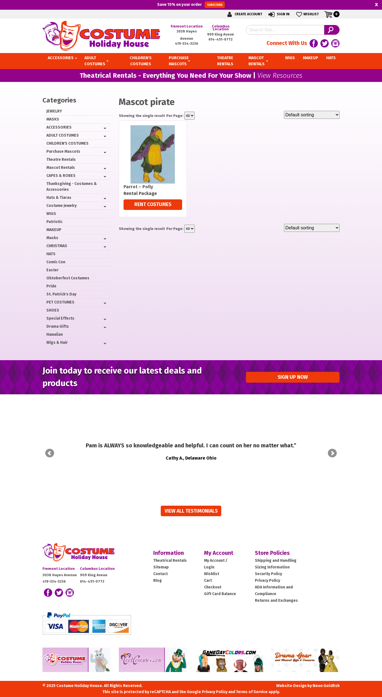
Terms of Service (252, 684)
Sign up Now (293, 377)
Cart (208, 572)
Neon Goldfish (326, 678)
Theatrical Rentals (170, 552)
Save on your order (191, 4)
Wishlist (307, 14)
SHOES (52, 310)
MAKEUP (53, 229)
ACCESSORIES (59, 127)
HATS (51, 254)
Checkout (212, 579)
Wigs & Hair (57, 342)
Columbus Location (221, 27)
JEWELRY (54, 111)
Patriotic (54, 221)
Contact (160, 566)
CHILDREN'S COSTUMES (67, 143)
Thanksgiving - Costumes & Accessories (71, 186)
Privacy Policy (267, 572)
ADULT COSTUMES (62, 135)
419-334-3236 (186, 43)
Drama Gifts (57, 326)
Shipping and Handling (275, 552)
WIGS (51, 213)
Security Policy (268, 566)
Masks (52, 237)
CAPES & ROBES (61, 175)
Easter (52, 270)
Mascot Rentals (60, 167)
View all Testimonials (191, 503)
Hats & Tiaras (58, 197)
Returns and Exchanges (276, 592)
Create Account (243, 14)
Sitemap (161, 559)
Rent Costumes (152, 204)
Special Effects (60, 318)
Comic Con (55, 262)
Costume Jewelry (61, 205)
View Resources (279, 75)
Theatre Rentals (61, 159)
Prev (49, 449)
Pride (51, 286)
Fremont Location (187, 26)
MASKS (52, 119)
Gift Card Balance (220, 586)
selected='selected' (189, 116)
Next (332, 449)
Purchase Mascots (63, 151)
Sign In (279, 14)
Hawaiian (54, 334)
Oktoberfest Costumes (67, 278)
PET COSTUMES (60, 302)
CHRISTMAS (56, 246)
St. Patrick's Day (61, 294)
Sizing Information (272, 559)
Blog (157, 572)
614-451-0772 (220, 39)
